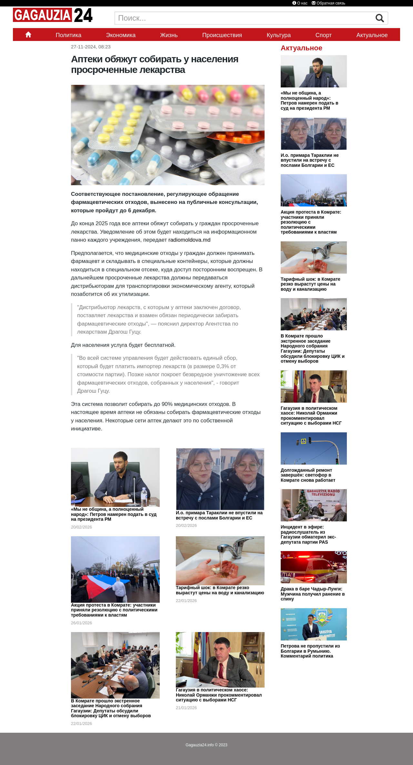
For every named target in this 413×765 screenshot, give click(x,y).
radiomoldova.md (189, 240)
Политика (68, 35)
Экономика (121, 35)
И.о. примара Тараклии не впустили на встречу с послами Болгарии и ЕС (219, 515)
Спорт (324, 35)
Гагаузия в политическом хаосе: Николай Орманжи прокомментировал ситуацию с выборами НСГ (219, 694)
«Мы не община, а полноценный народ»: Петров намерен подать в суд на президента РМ (113, 514)
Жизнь (169, 35)
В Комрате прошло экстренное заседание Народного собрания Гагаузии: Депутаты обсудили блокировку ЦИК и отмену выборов (111, 708)
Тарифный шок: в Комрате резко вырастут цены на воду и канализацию (220, 590)
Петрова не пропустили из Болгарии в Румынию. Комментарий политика (310, 651)
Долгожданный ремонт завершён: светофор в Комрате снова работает (308, 475)
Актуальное (372, 35)
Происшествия (222, 35)
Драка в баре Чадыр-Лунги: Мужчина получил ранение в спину (313, 593)
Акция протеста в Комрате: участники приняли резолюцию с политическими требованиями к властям (114, 610)
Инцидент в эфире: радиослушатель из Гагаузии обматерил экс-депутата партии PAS (308, 534)
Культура (279, 35)
